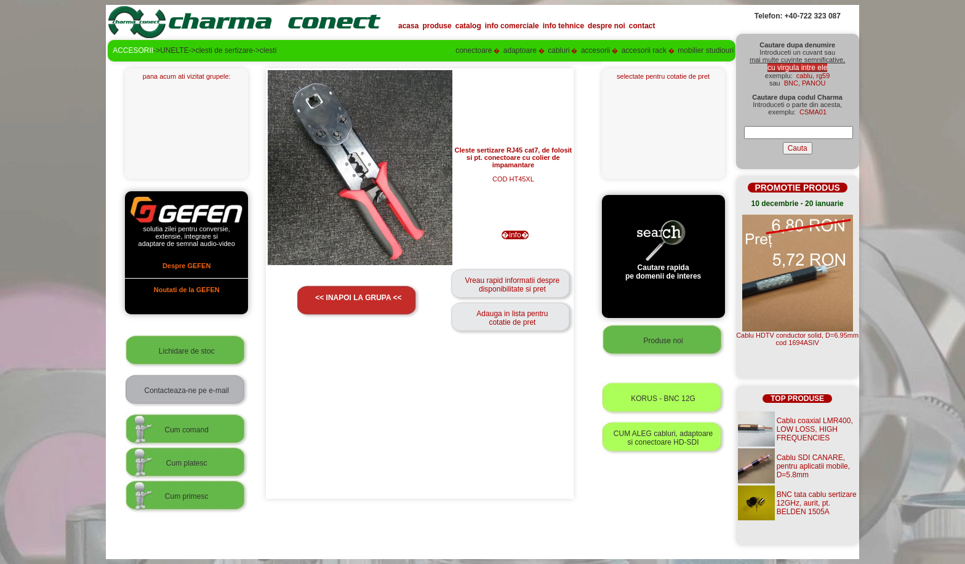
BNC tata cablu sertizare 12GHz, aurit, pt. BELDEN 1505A (817, 503)
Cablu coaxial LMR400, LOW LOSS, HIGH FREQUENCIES (815, 429)
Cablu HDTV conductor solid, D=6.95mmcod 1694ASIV (797, 339)
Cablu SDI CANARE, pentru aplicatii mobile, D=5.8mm (813, 466)
